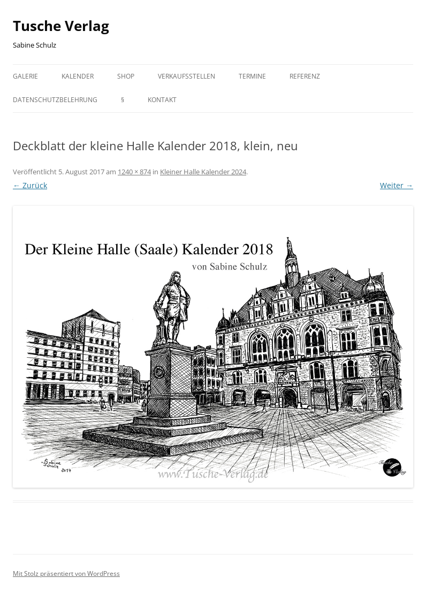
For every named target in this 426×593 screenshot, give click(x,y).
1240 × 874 (134, 171)
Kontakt (162, 99)
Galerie (25, 76)
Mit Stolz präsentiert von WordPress (66, 573)
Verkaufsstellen (186, 76)
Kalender (78, 76)
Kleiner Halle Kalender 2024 (203, 171)
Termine (252, 76)
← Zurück (30, 185)
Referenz (305, 76)
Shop (125, 76)
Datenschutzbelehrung (55, 99)
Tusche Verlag (61, 25)
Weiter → (396, 185)
